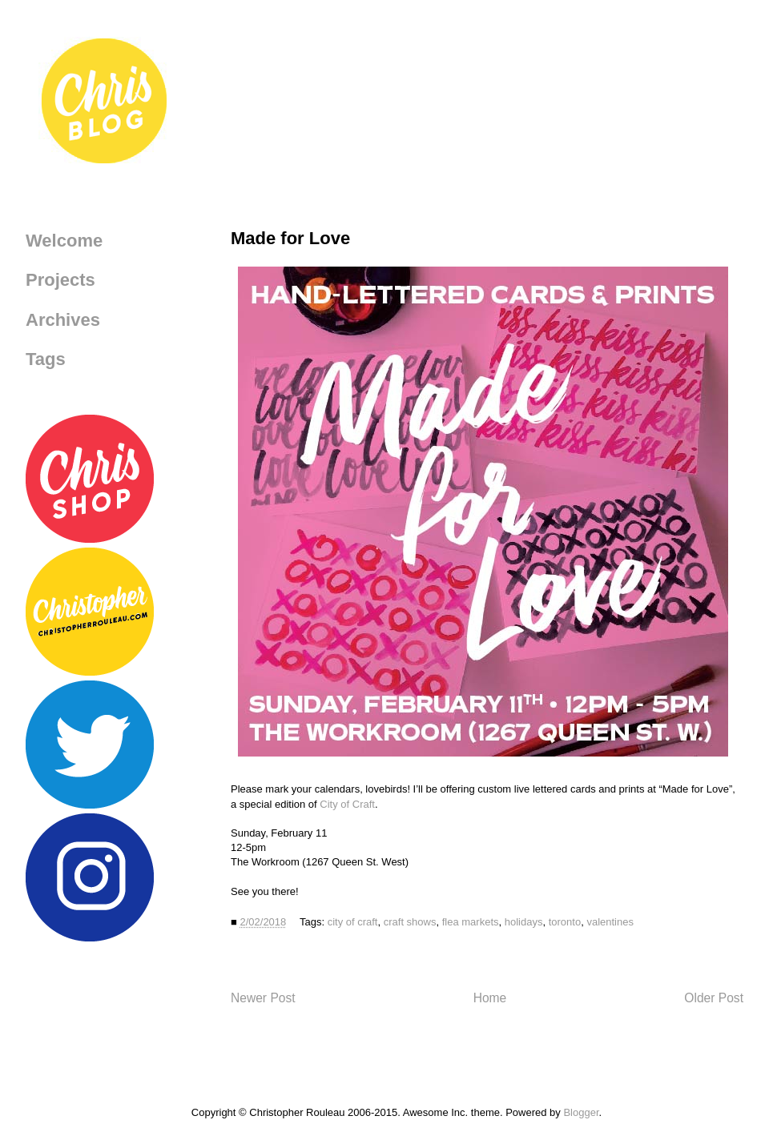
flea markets (470, 922)
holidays (524, 922)
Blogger (580, 1112)
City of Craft (347, 804)
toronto (565, 922)
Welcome (64, 241)
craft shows (410, 922)
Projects (60, 280)
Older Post (713, 998)
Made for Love (290, 238)
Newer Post (263, 998)
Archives (63, 320)
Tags (46, 359)
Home (490, 998)
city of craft (353, 922)
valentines (610, 922)
